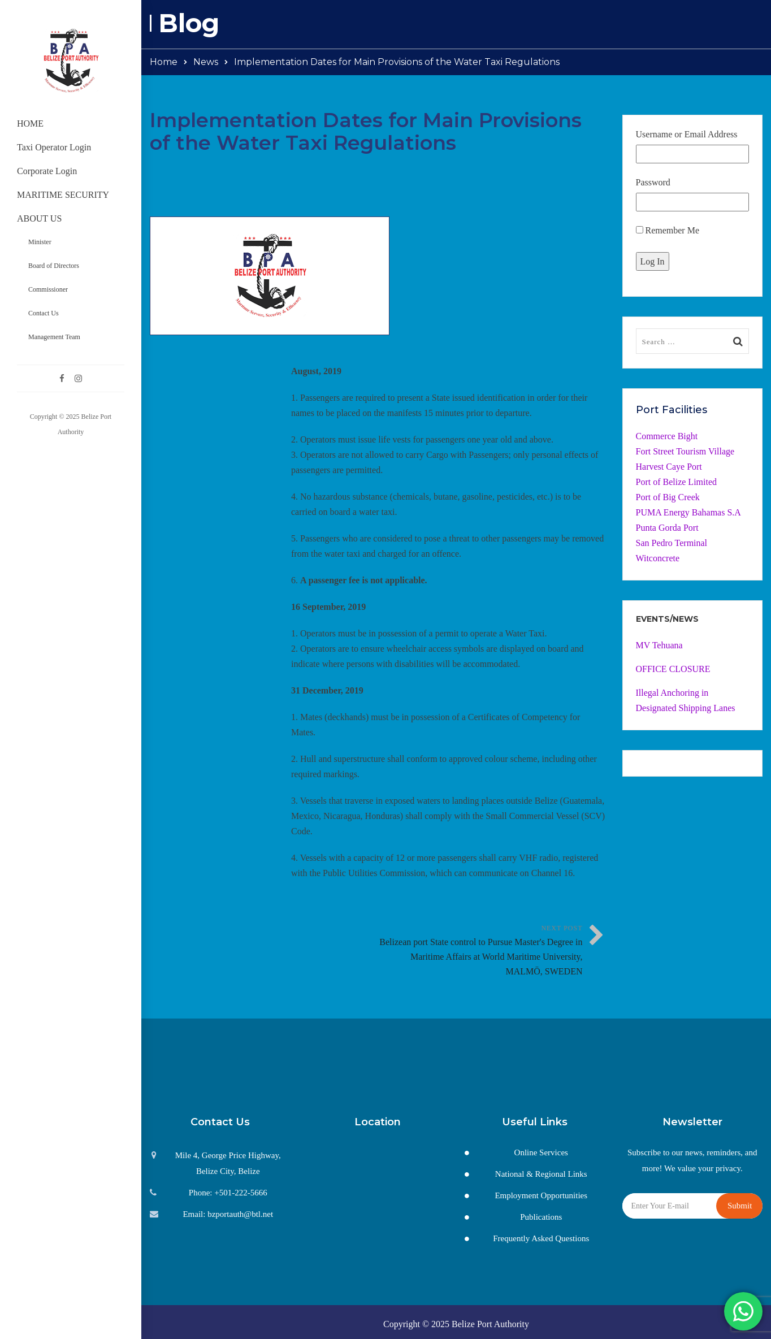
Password (653, 182)
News (205, 62)
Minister (39, 242)
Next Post (480, 951)
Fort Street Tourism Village (685, 451)
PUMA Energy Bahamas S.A (688, 512)
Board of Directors (53, 266)
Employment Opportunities (541, 1195)
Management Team (54, 337)
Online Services (541, 1152)
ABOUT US (39, 218)
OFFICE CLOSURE (673, 669)
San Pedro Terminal (672, 543)
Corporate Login (47, 171)
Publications (541, 1216)
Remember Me (668, 230)
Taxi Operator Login (54, 147)
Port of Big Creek (668, 497)
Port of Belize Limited (676, 482)
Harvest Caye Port (669, 466)
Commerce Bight (667, 436)
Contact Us (43, 313)
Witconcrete (658, 558)
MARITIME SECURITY (63, 195)
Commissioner (48, 289)
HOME (30, 123)
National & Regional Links (541, 1173)
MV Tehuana (659, 645)
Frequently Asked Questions (541, 1238)
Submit (739, 1205)
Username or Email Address (687, 134)
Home (163, 62)
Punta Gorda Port (667, 527)
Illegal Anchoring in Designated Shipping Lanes (685, 700)
